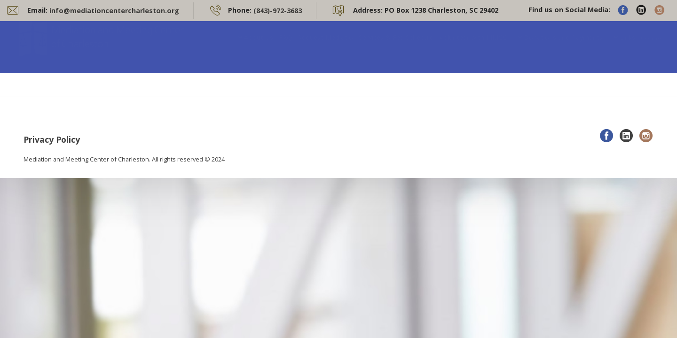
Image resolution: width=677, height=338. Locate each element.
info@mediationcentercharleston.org (114, 10)
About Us (258, 46)
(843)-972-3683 (277, 10)
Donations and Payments (563, 46)
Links (627, 46)
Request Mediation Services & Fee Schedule (365, 46)
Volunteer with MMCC (473, 46)
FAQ (285, 46)
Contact (653, 47)
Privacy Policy (52, 139)
